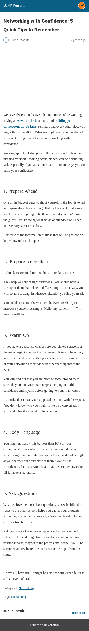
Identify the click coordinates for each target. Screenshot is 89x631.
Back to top (79, 612)
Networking (26, 588)
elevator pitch (27, 120)
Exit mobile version (44, 625)
